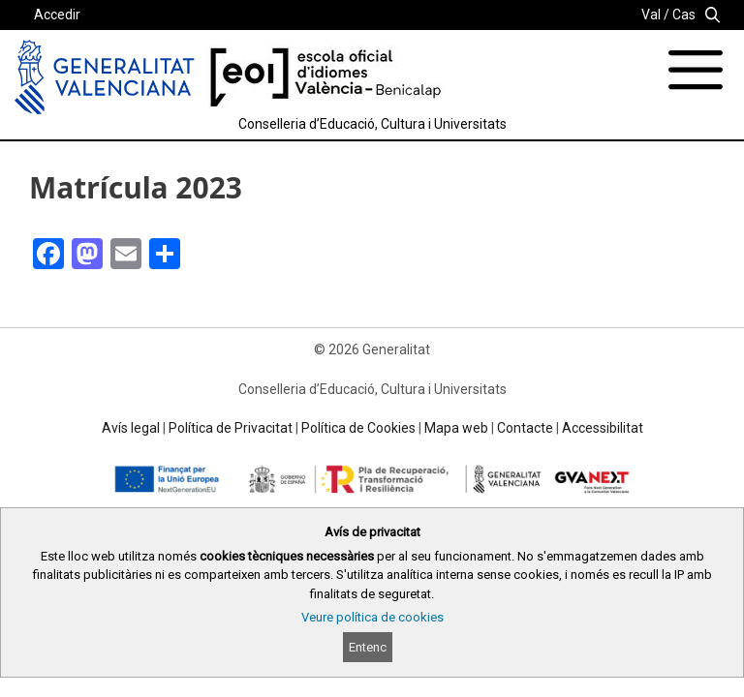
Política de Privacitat (231, 428)
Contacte (525, 428)
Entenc (368, 647)
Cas (684, 14)
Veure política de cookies (372, 617)
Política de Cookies (358, 428)
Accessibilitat (602, 428)
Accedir (57, 14)
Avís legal (131, 428)
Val (651, 14)
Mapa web (456, 428)
